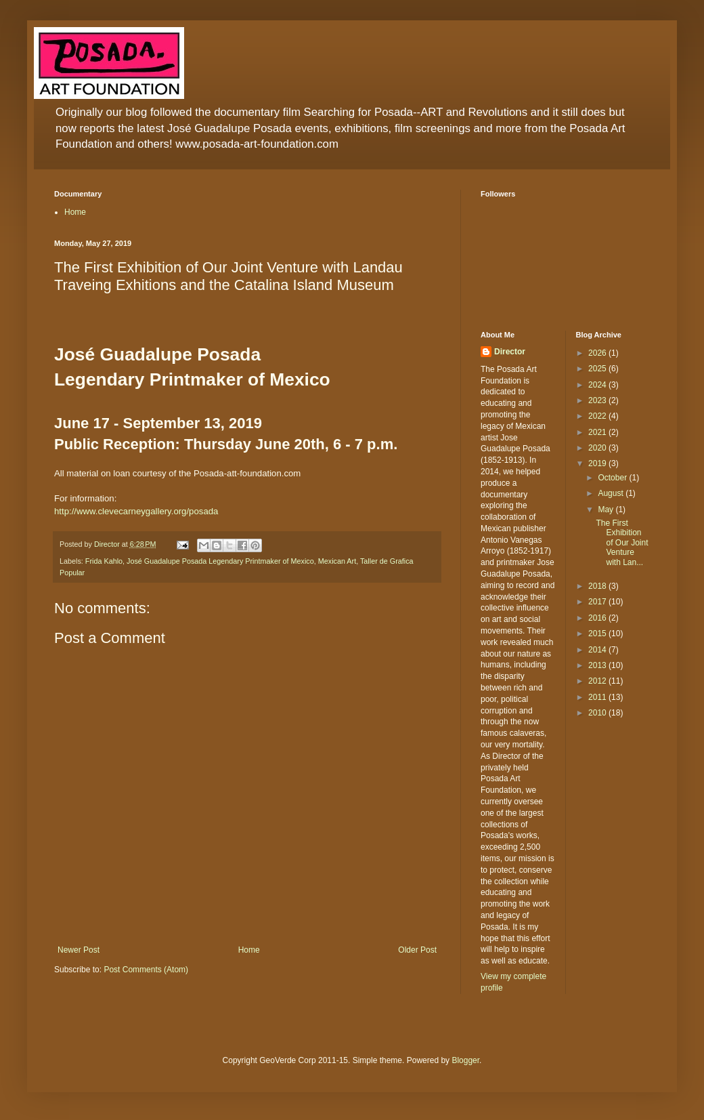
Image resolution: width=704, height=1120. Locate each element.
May (606, 509)
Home (75, 212)
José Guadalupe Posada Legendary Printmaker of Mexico (220, 561)
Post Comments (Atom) (146, 969)
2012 (598, 681)
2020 (598, 448)
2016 (598, 618)
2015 (598, 633)
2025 (598, 368)
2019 (598, 463)
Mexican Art (337, 561)
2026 (598, 353)
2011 (598, 697)
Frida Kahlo (104, 561)
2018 (598, 586)
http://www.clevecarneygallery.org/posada (136, 511)
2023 (598, 400)
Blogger (465, 1060)
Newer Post (79, 950)
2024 (598, 385)
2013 (598, 665)
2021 (598, 432)
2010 (598, 713)
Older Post (417, 950)
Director (509, 351)
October (613, 477)
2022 (598, 416)
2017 (598, 601)
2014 (598, 650)
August (611, 493)
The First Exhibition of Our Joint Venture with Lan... (622, 542)
